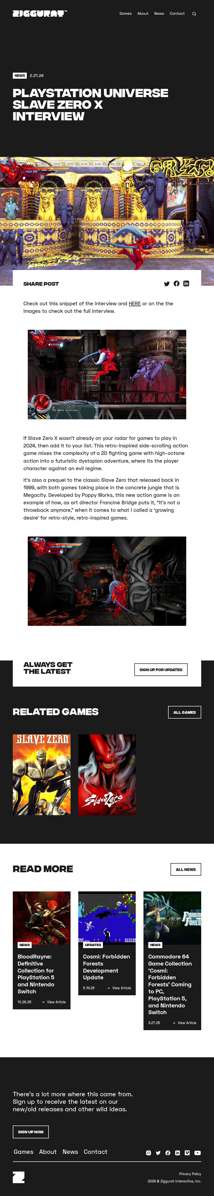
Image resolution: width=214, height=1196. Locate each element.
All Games (184, 712)
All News (186, 869)
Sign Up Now (30, 1132)
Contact (177, 13)
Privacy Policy (190, 1174)
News (159, 13)
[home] (40, 13)
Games (126, 13)
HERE (135, 303)
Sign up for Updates (161, 669)
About (143, 13)
